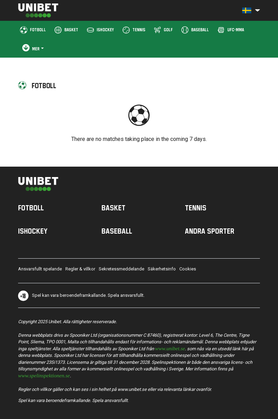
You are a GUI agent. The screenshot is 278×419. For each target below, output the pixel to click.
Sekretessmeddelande (121, 268)
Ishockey (33, 231)
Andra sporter (209, 231)
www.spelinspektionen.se (44, 375)
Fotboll (31, 207)
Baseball (116, 231)
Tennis (195, 207)
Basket (113, 207)
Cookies (187, 268)
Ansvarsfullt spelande (40, 268)
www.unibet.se (170, 348)
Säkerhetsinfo (162, 268)
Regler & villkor (80, 268)
